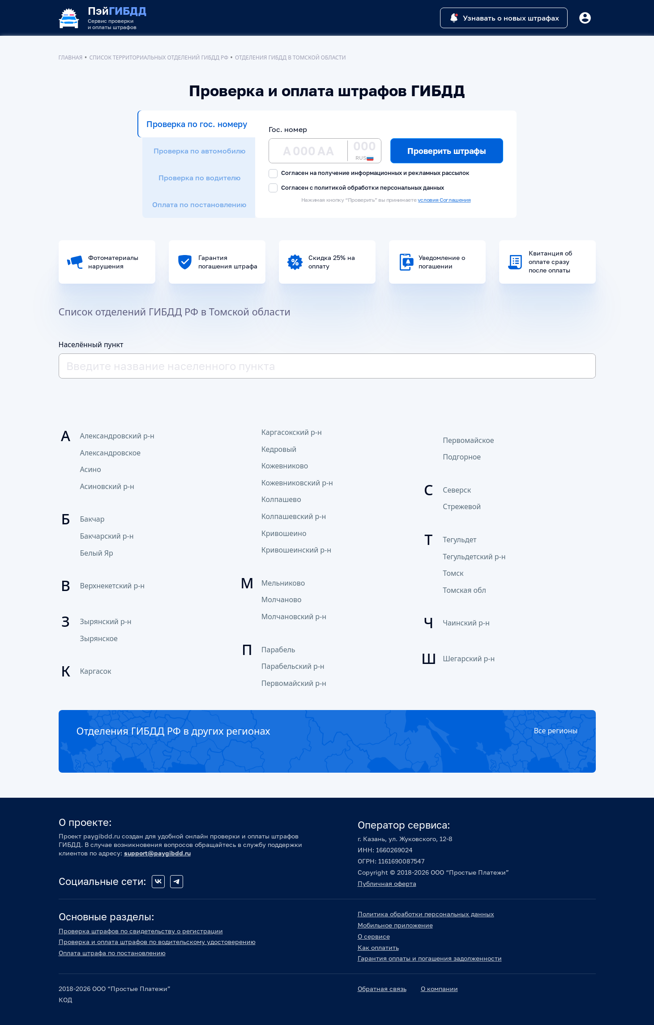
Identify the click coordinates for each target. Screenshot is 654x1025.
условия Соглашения (444, 199)
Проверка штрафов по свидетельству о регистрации (141, 931)
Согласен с (356, 188)
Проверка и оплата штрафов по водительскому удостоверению (157, 941)
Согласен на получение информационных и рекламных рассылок (369, 173)
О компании (439, 988)
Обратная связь (382, 988)
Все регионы (555, 731)
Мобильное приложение (395, 925)
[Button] (585, 17)
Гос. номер (288, 129)
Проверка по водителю (199, 177)
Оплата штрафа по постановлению (112, 953)
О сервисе (374, 936)
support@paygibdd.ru (157, 853)
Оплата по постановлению (199, 204)
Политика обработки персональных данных (426, 914)
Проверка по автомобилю (199, 150)
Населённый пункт (91, 344)
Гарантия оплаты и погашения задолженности (430, 958)
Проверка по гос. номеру (196, 124)
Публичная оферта (387, 883)
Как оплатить (378, 947)
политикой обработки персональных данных (379, 187)
